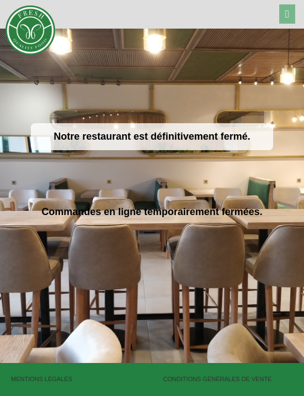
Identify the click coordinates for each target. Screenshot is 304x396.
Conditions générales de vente (217, 379)
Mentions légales (41, 379)
